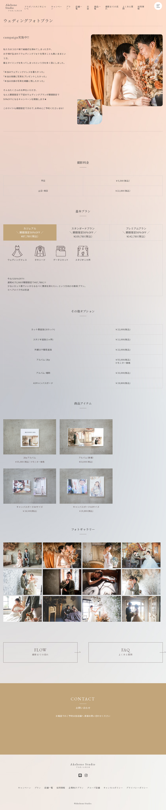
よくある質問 (127, 7)
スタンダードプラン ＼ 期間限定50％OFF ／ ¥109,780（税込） (83, 232)
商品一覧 (97, 7)
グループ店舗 (93, 785)
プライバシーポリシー (137, 785)
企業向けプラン (76, 785)
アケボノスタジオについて (35, 7)
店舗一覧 (79, 7)
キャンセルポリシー (113, 785)
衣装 (88, 7)
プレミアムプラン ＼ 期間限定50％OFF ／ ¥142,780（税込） (136, 232)
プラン (68, 7)
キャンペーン (56, 7)
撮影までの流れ (111, 7)
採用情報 (141, 7)
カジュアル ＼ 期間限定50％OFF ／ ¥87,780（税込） (30, 232)
